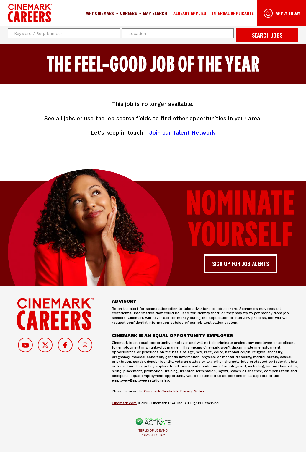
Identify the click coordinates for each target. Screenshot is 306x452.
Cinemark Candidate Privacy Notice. (175, 391)
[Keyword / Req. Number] (64, 33)
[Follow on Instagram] (85, 345)
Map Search (155, 13)
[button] (228, 33)
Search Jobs (267, 35)
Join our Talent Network (182, 132)
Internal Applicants (233, 13)
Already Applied (189, 13)
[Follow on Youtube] (25, 345)
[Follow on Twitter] (45, 345)
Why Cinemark (100, 13)
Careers (128, 13)
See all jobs (59, 118)
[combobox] (178, 33)
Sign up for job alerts (240, 264)
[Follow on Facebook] (65, 345)
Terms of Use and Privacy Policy (152, 433)
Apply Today (288, 13)
